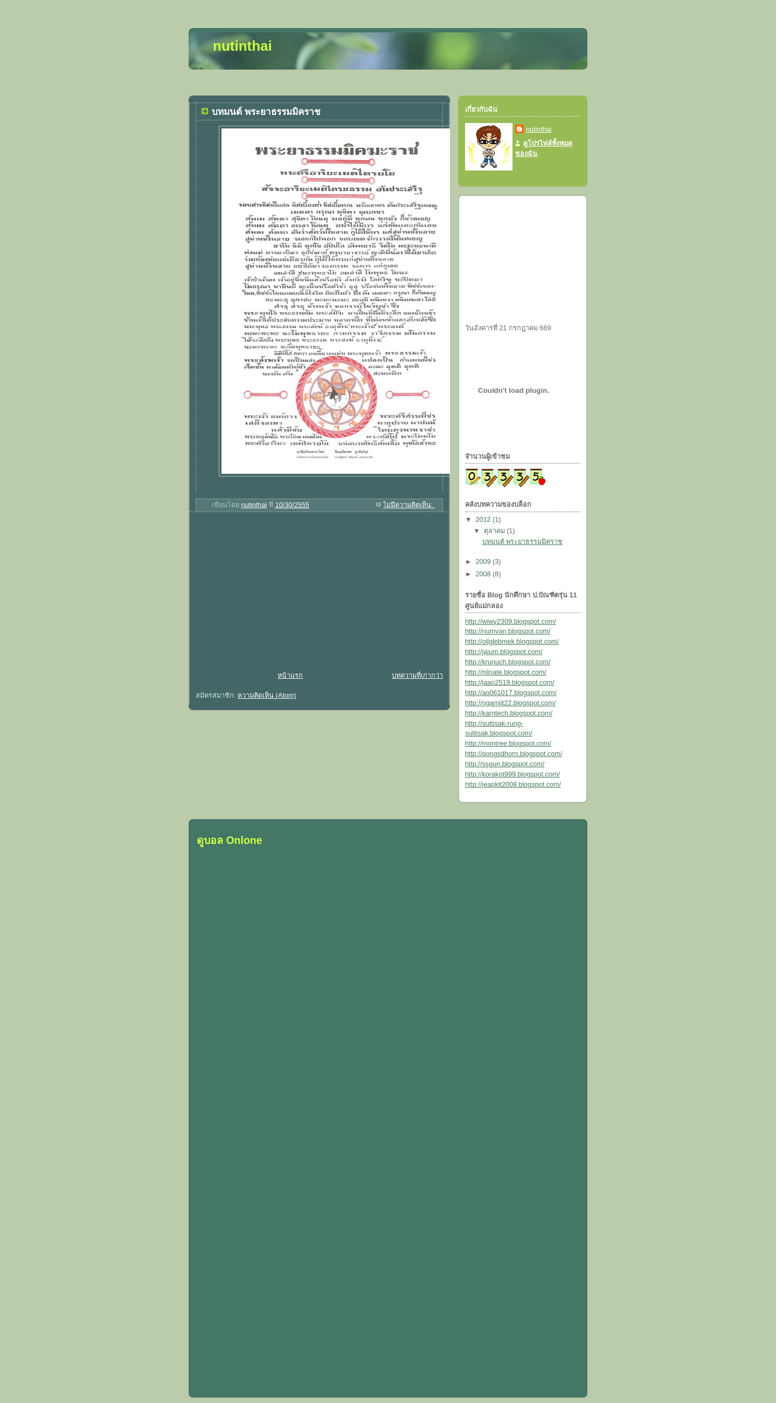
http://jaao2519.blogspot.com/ (509, 682)
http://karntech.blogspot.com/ (508, 713)
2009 (484, 562)
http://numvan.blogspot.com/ (507, 631)
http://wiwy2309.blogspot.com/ (510, 621)
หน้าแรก (290, 675)
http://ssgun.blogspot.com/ (504, 764)
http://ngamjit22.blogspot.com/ (510, 703)
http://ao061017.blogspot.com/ (511, 693)
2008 (484, 574)
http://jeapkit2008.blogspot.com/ (513, 784)
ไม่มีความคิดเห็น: (409, 505)
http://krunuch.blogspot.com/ (507, 662)
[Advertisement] (269, 593)
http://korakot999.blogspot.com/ (512, 774)
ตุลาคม (495, 531)
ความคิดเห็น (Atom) (267, 695)
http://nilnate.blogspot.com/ (505, 672)
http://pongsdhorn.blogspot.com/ (513, 754)
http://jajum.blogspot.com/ (504, 652)
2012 (484, 519)
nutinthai (539, 129)
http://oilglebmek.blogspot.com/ (512, 641)
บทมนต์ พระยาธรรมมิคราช (266, 112)
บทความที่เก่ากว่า (417, 675)
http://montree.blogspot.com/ (508, 743)
